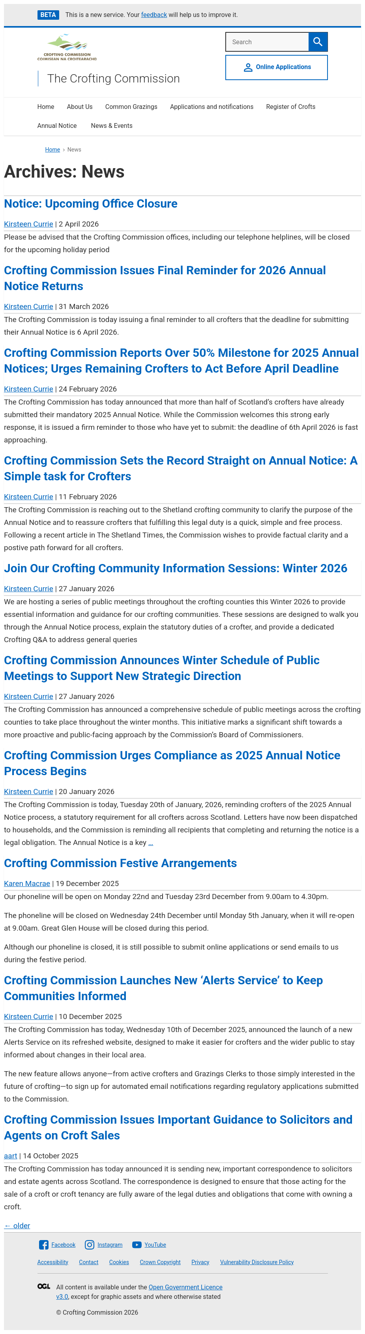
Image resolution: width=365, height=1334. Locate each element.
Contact (88, 1262)
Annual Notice (58, 125)
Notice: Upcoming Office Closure (91, 203)
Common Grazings (131, 107)
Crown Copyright (160, 1262)
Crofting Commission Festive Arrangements (120, 863)
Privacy (200, 1262)
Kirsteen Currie (28, 224)
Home (45, 107)
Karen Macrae (27, 883)
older (17, 1225)
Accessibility (52, 1262)
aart (10, 1155)
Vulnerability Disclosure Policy (257, 1262)
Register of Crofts (290, 107)
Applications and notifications (211, 107)
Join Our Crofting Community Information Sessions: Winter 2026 (176, 568)
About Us (80, 107)
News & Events (111, 125)
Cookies (119, 1262)
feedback (154, 15)
